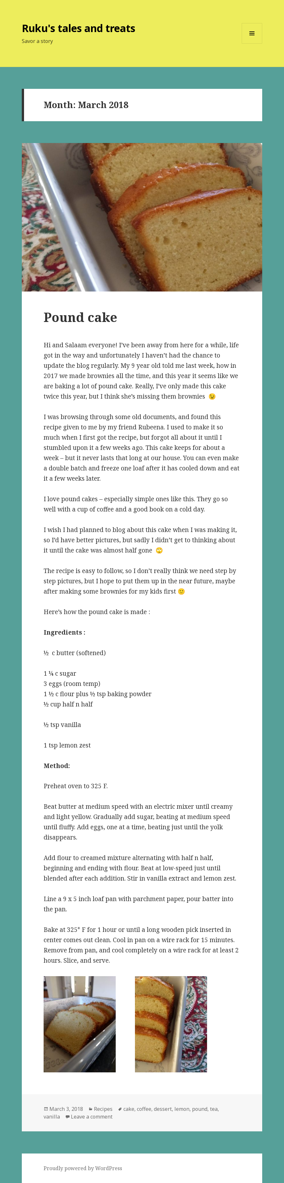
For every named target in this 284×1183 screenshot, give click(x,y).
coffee (144, 1108)
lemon (181, 1108)
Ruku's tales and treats (78, 28)
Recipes (103, 1108)
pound (199, 1108)
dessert (163, 1108)
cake (128, 1108)
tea (214, 1108)
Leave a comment (92, 1116)
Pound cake (80, 316)
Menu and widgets (252, 43)
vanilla (52, 1116)
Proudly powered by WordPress (83, 1168)
